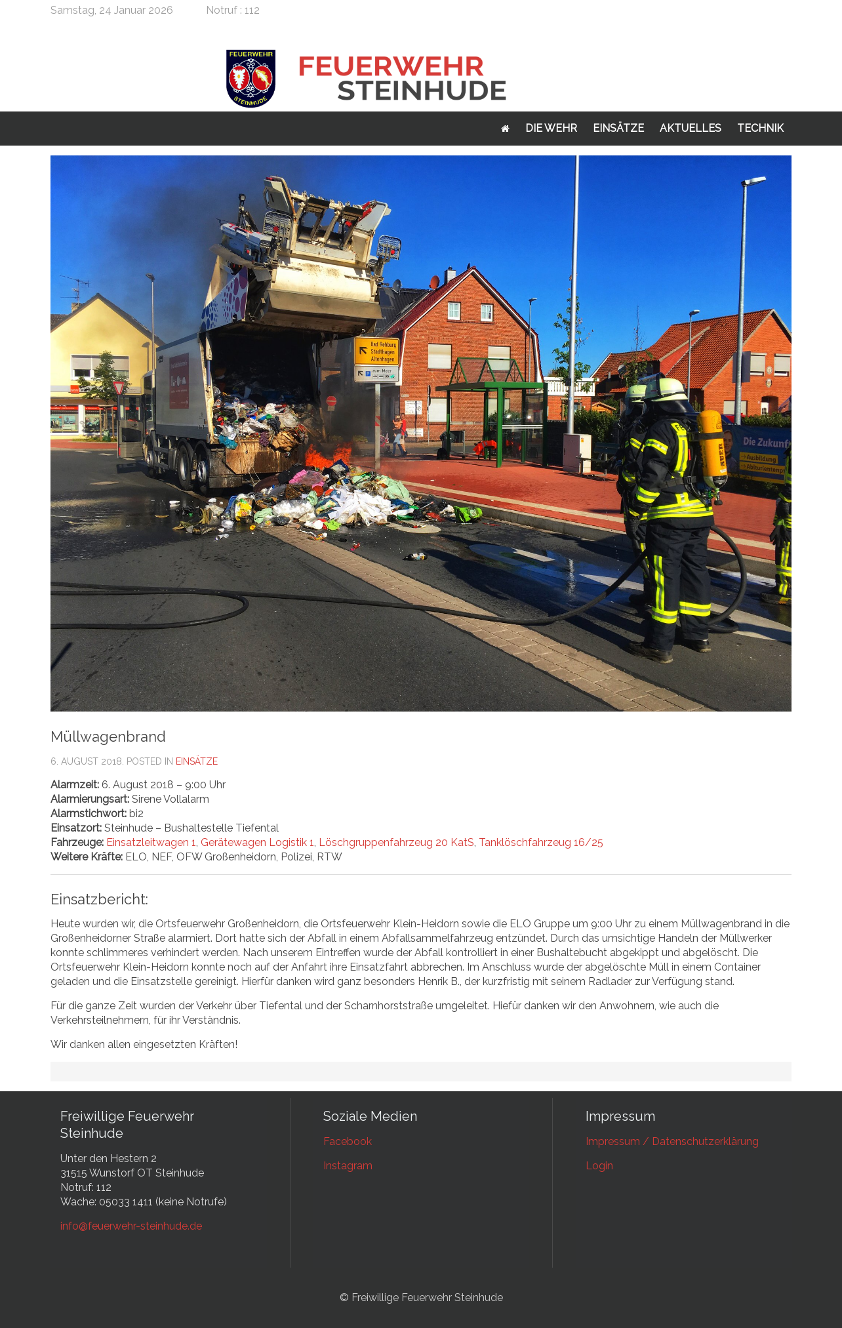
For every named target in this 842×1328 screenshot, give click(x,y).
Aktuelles (690, 128)
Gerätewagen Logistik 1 (257, 842)
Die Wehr (551, 128)
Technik (760, 128)
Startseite (505, 128)
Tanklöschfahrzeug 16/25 (541, 842)
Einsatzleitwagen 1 (151, 842)
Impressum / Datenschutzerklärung (672, 1141)
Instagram (347, 1165)
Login (599, 1165)
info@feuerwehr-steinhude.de (131, 1226)
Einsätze (618, 128)
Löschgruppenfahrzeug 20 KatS (396, 842)
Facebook (347, 1141)
